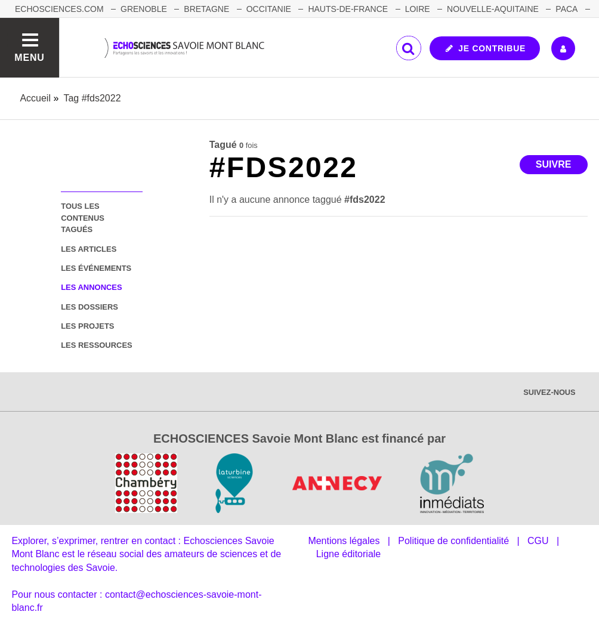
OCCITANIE (268, 9)
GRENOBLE (144, 9)
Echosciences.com (59, 9)
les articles (88, 249)
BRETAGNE (206, 9)
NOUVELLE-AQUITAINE (493, 9)
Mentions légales (343, 541)
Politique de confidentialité (453, 541)
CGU (538, 541)
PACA (566, 9)
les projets (87, 326)
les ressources (96, 345)
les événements (96, 268)
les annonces (91, 287)
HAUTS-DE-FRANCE (348, 9)
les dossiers (89, 306)
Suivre (554, 164)
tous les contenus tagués (82, 218)
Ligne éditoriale (348, 554)
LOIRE (417, 9)
